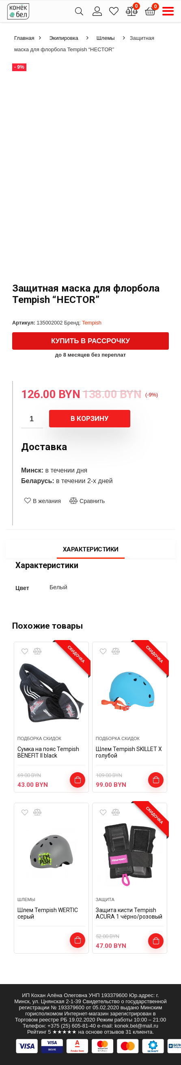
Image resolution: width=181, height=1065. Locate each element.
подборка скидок (39, 738)
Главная (24, 38)
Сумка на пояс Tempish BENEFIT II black (48, 752)
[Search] (79, 11)
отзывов (114, 1032)
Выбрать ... (156, 780)
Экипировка (63, 38)
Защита (105, 899)
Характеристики (91, 549)
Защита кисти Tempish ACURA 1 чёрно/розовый (129, 913)
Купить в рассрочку (90, 341)
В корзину (90, 418)
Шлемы (106, 38)
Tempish (91, 323)
